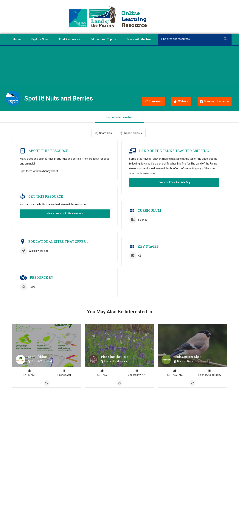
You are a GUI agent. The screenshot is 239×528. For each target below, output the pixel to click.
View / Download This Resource (65, 216)
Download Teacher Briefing (174, 185)
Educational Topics (103, 39)
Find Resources (69, 39)
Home (17, 39)
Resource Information (119, 117)
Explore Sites (40, 39)
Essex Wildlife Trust (139, 39)
